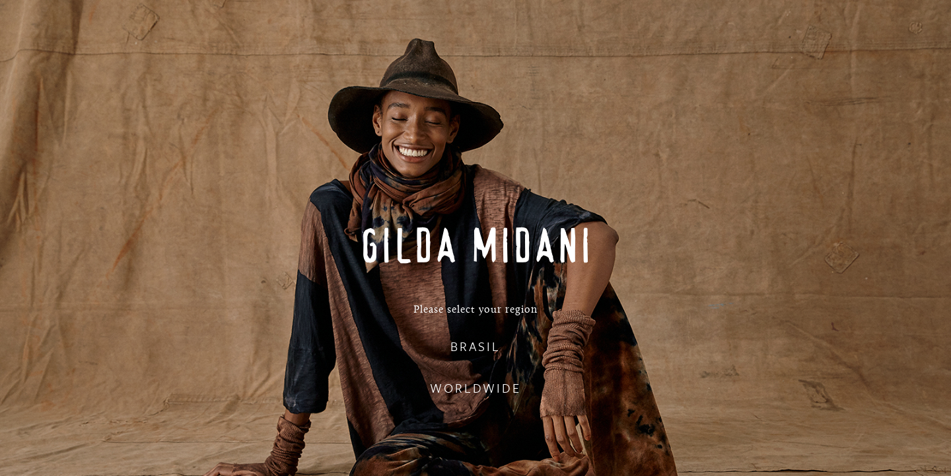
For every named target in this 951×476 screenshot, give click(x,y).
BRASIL (475, 346)
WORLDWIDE (475, 387)
